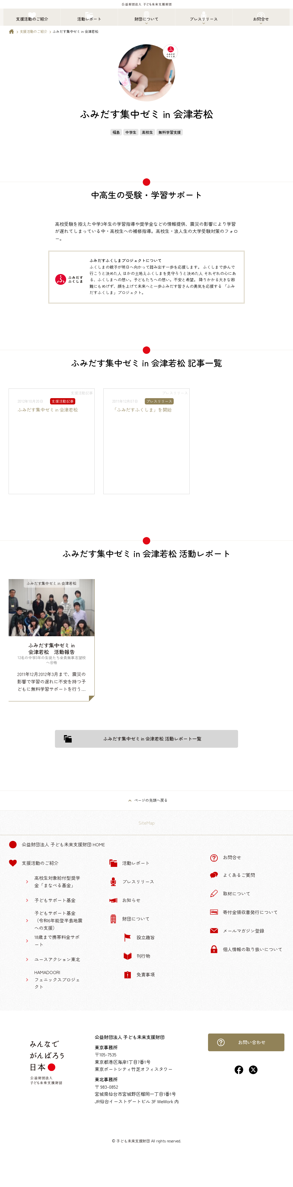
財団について (129, 919)
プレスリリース (131, 881)
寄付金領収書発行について (244, 912)
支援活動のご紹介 (33, 31)
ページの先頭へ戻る (151, 800)
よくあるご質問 (232, 875)
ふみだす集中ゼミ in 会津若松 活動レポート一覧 (132, 739)
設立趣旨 (139, 937)
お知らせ (124, 900)
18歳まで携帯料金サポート (57, 940)
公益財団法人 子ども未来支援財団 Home (57, 844)
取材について (230, 893)
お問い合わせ (241, 1042)
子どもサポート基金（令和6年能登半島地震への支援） (58, 920)
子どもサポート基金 (55, 900)
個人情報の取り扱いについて (246, 949)
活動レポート (129, 863)
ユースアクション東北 (57, 959)
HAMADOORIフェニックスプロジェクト (57, 979)
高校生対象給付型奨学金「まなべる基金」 (57, 881)
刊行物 (136, 956)
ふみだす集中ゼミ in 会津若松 (47, 409)
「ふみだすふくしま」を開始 (142, 409)
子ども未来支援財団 (133, 1141)
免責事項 (139, 974)
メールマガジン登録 (237, 930)
